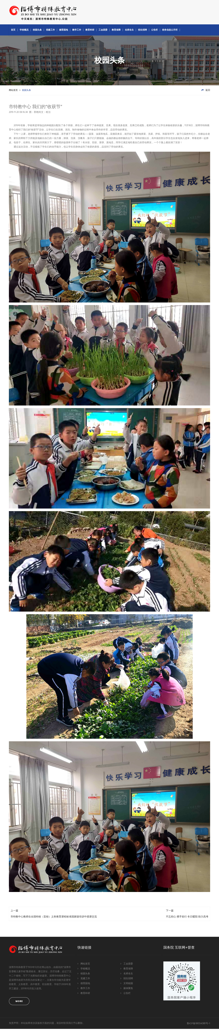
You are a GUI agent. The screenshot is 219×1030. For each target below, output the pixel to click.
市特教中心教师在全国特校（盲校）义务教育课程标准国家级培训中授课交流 (54, 918)
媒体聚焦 (126, 989)
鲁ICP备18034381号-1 (198, 1024)
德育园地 (63, 30)
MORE (19, 1002)
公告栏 (154, 30)
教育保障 (116, 30)
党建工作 (50, 30)
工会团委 (103, 30)
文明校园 (126, 984)
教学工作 (76, 30)
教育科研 (89, 30)
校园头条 (37, 30)
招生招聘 (142, 30)
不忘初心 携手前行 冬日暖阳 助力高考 (187, 918)
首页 (13, 30)
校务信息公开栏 (170, 30)
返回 (205, 91)
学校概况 (24, 30)
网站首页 (13, 91)
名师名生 (129, 30)
